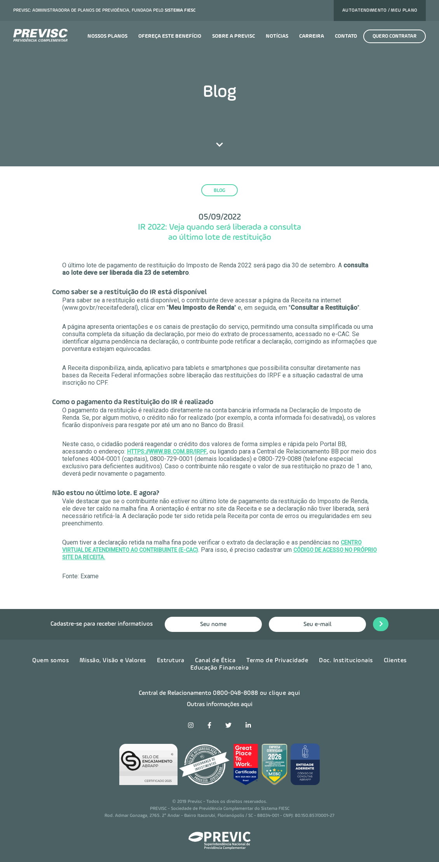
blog (219, 190)
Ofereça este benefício (169, 36)
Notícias (277, 36)
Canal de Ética (215, 661)
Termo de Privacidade (277, 661)
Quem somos (50, 661)
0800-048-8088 (235, 693)
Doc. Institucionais (346, 661)
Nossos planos (107, 36)
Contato (346, 36)
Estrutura (171, 661)
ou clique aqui (280, 693)
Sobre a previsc (233, 36)
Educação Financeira (219, 668)
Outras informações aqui (220, 704)
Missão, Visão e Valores (113, 661)
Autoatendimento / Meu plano (379, 10)
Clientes (395, 661)
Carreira (311, 36)
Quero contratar (394, 36)
